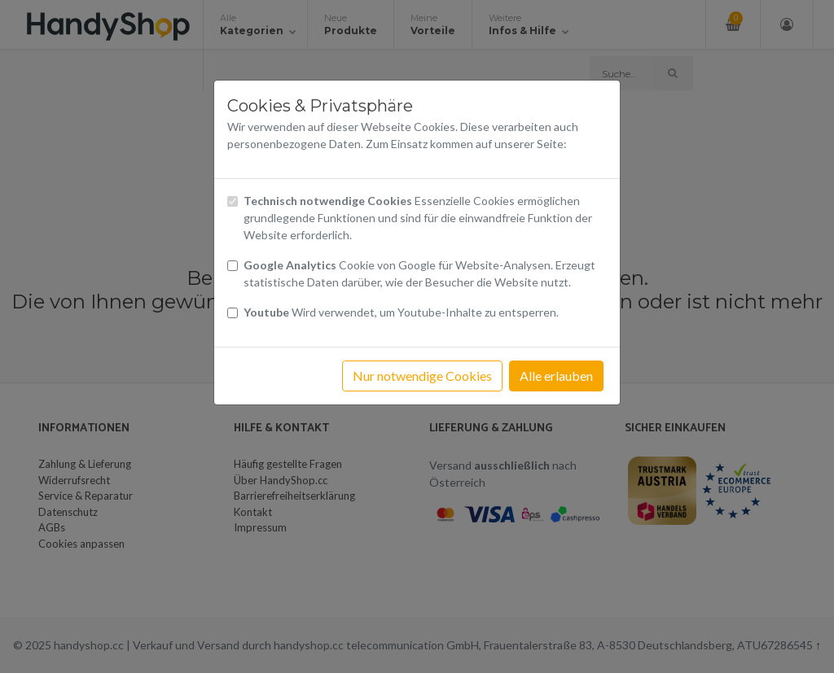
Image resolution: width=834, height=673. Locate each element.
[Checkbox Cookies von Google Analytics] (232, 265)
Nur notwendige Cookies (422, 375)
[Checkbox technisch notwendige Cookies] (232, 201)
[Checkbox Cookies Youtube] (232, 313)
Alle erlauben (556, 375)
